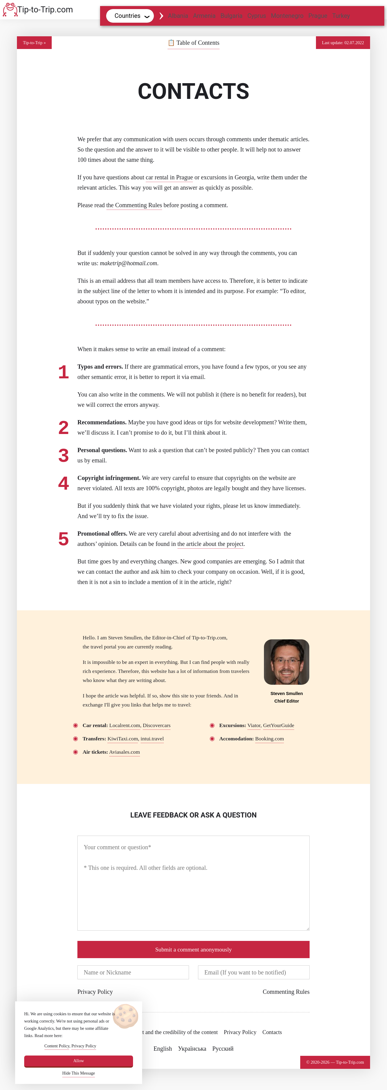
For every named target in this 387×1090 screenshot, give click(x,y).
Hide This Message (78, 1073)
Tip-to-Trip (33, 42)
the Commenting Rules (134, 205)
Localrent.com (124, 725)
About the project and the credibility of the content (161, 1032)
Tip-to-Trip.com (45, 10)
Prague (317, 15)
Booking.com (269, 739)
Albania (178, 15)
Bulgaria (231, 15)
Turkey (341, 15)
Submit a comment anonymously (193, 949)
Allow (78, 1061)
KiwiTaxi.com (122, 739)
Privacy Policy (95, 991)
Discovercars (157, 725)
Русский (222, 1048)
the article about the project (210, 543)
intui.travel (152, 739)
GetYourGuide (278, 725)
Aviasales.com (124, 752)
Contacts (272, 1032)
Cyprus (256, 15)
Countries (128, 15)
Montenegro (287, 15)
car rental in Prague (169, 177)
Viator (253, 725)
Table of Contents (193, 42)
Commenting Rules (286, 991)
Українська (192, 1048)
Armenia (204, 15)
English (163, 1048)
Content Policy (57, 1046)
